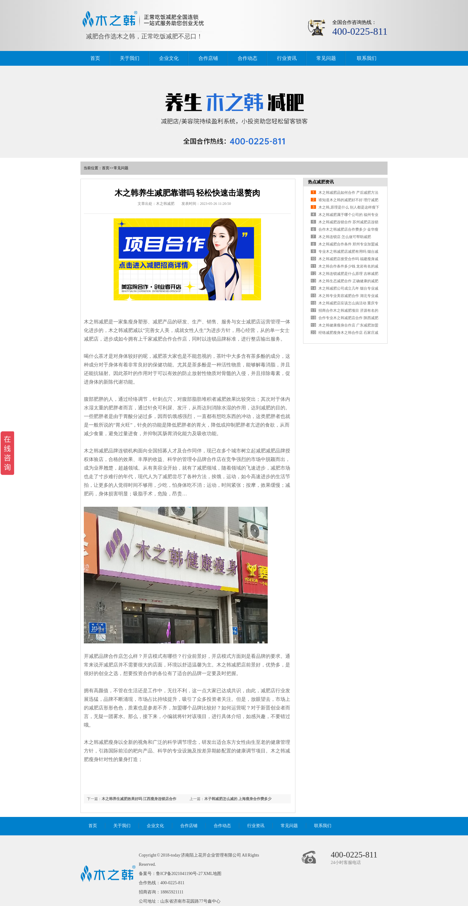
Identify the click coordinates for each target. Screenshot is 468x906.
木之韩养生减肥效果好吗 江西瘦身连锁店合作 (139, 799)
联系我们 (366, 58)
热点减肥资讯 (321, 182)
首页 (95, 58)
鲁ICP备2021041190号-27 (179, 873)
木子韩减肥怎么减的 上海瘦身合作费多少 (237, 799)
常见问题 (326, 58)
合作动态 (247, 58)
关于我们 (129, 58)
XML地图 (212, 873)
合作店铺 (208, 58)
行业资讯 (287, 58)
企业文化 (169, 58)
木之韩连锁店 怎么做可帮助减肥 (344, 237)
